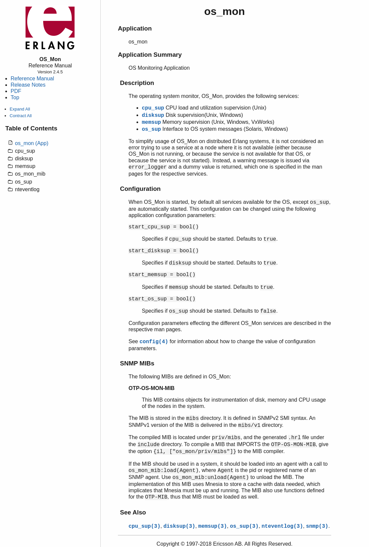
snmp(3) (317, 526)
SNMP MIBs (137, 363)
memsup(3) (212, 526)
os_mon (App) (31, 143)
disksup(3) (179, 526)
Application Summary (150, 54)
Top (15, 97)
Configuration (140, 188)
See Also (133, 512)
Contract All (21, 115)
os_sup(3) (244, 526)
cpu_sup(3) (144, 526)
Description (137, 82)
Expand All (20, 109)
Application (135, 28)
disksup (153, 115)
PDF (16, 91)
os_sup (151, 129)
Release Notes (28, 85)
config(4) (153, 342)
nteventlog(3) (282, 526)
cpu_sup (153, 108)
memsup (151, 122)
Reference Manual (32, 78)
